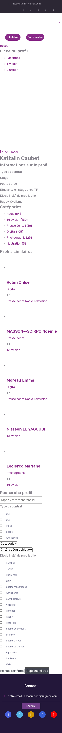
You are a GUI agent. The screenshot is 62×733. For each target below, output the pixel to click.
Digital (11, 289)
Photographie (16, 473)
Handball (10, 610)
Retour (4, 46)
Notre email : (33, 696)
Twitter (12, 64)
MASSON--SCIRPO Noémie (32, 331)
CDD (8, 520)
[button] (31, 706)
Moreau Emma (20, 380)
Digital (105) (15, 231)
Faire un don (35, 37)
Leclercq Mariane (23, 466)
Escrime (10, 634)
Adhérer (13, 37)
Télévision (40, 301)
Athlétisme (12, 593)
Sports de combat (16, 628)
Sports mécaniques (16, 587)
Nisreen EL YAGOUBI (26, 429)
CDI (8, 514)
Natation (11, 622)
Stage (9, 532)
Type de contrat (11, 506)
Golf (8, 581)
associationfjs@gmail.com (26, 3)
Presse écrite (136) (19, 226)
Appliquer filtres (37, 671)
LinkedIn (12, 70)
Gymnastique (13, 599)
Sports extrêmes (15, 646)
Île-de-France (9, 152)
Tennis (9, 569)
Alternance (12, 537)
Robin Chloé (18, 282)
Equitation (11, 652)
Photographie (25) (19, 237)
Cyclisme (11, 658)
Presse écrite (15, 301)
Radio (29, 301)
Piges (9, 526)
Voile (8, 664)
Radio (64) (14, 214)
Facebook (13, 58)
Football (10, 563)
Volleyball (11, 604)
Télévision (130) (17, 220)
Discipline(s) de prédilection (19, 555)
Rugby (9, 616)
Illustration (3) (16, 243)
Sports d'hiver (13, 640)
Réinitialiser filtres (12, 671)
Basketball (11, 575)
